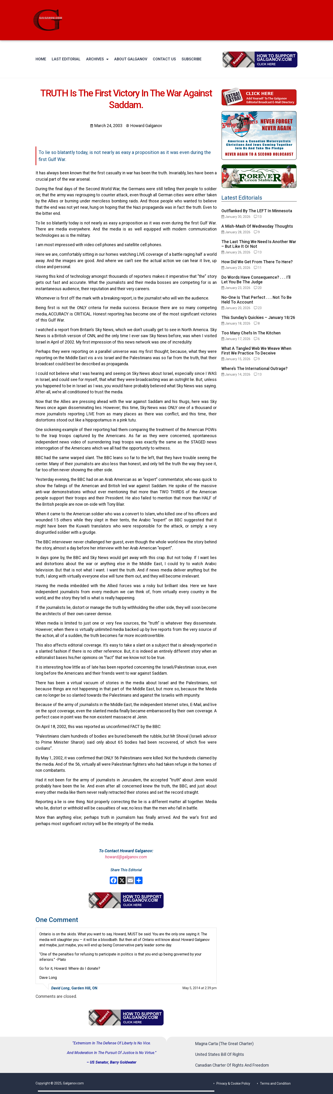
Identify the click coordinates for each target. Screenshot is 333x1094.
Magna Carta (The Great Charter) (224, 1043)
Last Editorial (66, 59)
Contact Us (164, 59)
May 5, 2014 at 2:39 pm (200, 988)
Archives (97, 59)
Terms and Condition (275, 1083)
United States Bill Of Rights (219, 1054)
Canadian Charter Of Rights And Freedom (232, 1065)
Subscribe (191, 59)
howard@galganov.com (126, 857)
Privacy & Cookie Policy (233, 1083)
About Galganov (130, 59)
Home (41, 59)
